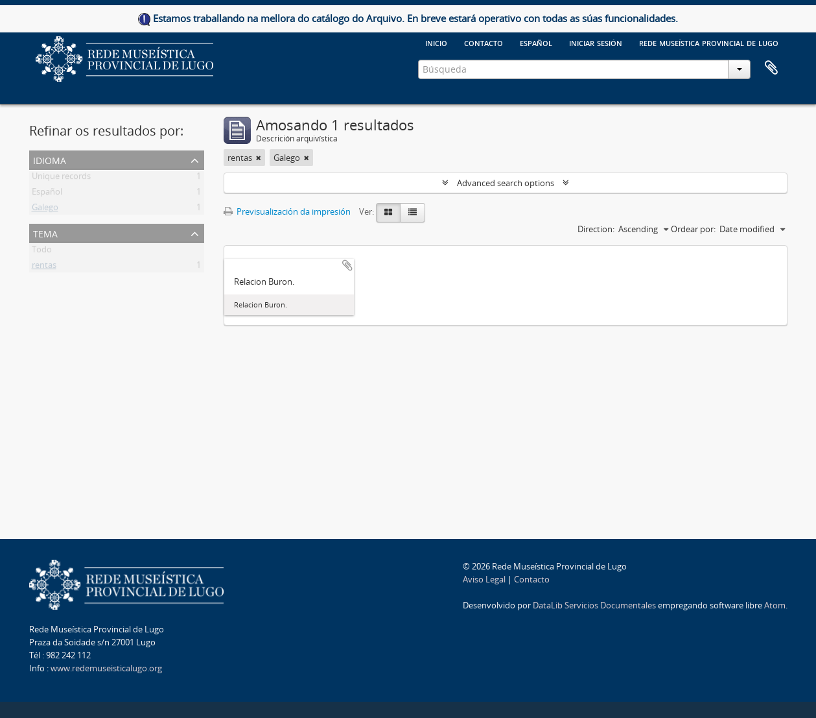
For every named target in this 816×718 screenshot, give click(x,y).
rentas (44, 267)
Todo (42, 251)
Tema (45, 232)
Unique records (61, 178)
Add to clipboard (347, 265)
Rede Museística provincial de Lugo (708, 42)
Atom (775, 605)
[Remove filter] (258, 157)
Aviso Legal (484, 579)
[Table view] (412, 212)
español (536, 42)
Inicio (436, 42)
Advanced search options (505, 183)
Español (47, 194)
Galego (45, 209)
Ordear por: (693, 229)
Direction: (595, 229)
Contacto (483, 42)
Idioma (49, 159)
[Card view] (388, 212)
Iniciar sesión (595, 42)
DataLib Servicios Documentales (594, 605)
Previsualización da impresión (287, 211)
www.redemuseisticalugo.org (106, 668)
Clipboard (771, 68)
